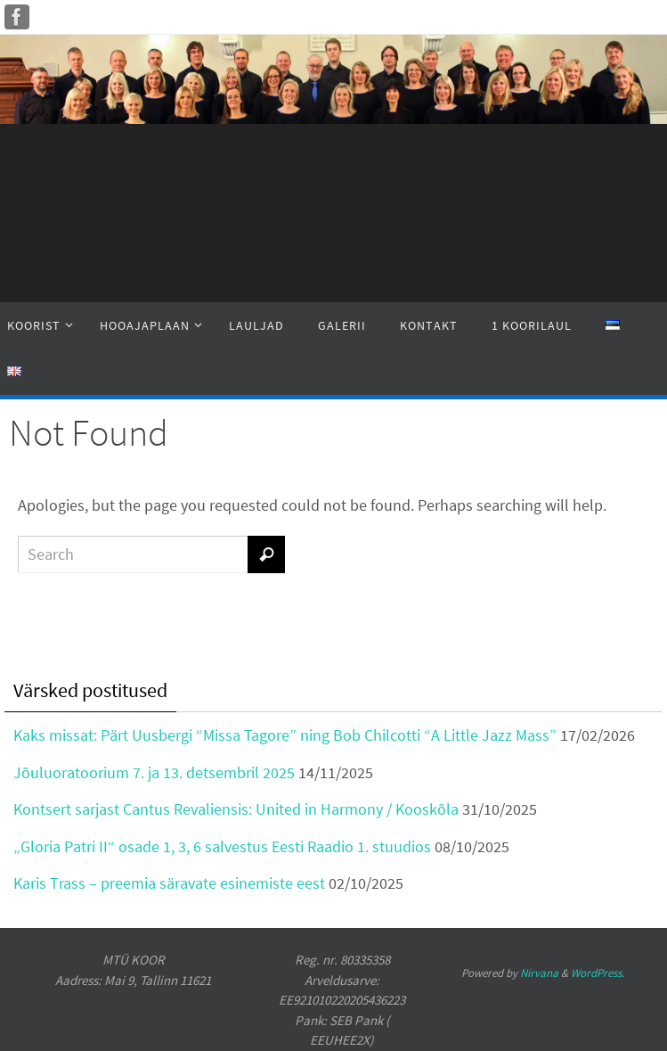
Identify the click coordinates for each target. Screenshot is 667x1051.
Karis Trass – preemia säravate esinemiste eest (169, 883)
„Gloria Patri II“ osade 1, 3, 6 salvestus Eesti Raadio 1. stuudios (222, 846)
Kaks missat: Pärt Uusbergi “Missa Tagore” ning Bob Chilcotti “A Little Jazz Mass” (285, 735)
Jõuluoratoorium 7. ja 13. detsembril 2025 (154, 772)
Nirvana (539, 973)
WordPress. (597, 973)
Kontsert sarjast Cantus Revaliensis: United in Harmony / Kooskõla (236, 809)
